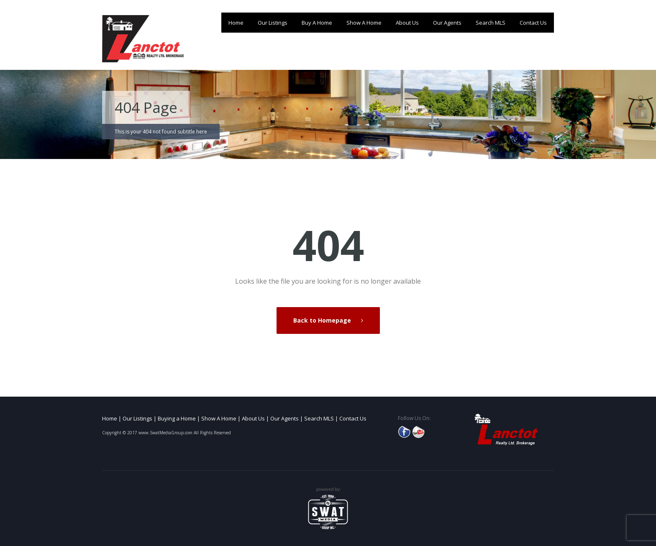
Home (235, 22)
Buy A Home (317, 22)
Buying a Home (177, 418)
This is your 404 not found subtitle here (161, 131)
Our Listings (272, 22)
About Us (407, 22)
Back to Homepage (323, 320)
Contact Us (533, 22)
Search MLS (490, 22)
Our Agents (447, 22)
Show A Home (364, 22)
